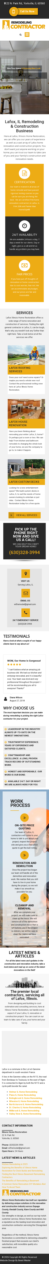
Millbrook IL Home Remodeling (24, 1110)
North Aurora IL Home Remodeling (26, 1104)
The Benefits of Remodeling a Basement (20, 1180)
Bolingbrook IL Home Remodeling (25, 1098)
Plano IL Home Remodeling (22, 1095)
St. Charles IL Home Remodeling (25, 1107)
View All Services (26, 515)
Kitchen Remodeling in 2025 (15, 1164)
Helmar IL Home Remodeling (23, 1092)
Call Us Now (25, 11)
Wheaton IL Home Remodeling (24, 1101)
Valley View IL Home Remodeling (25, 1114)
